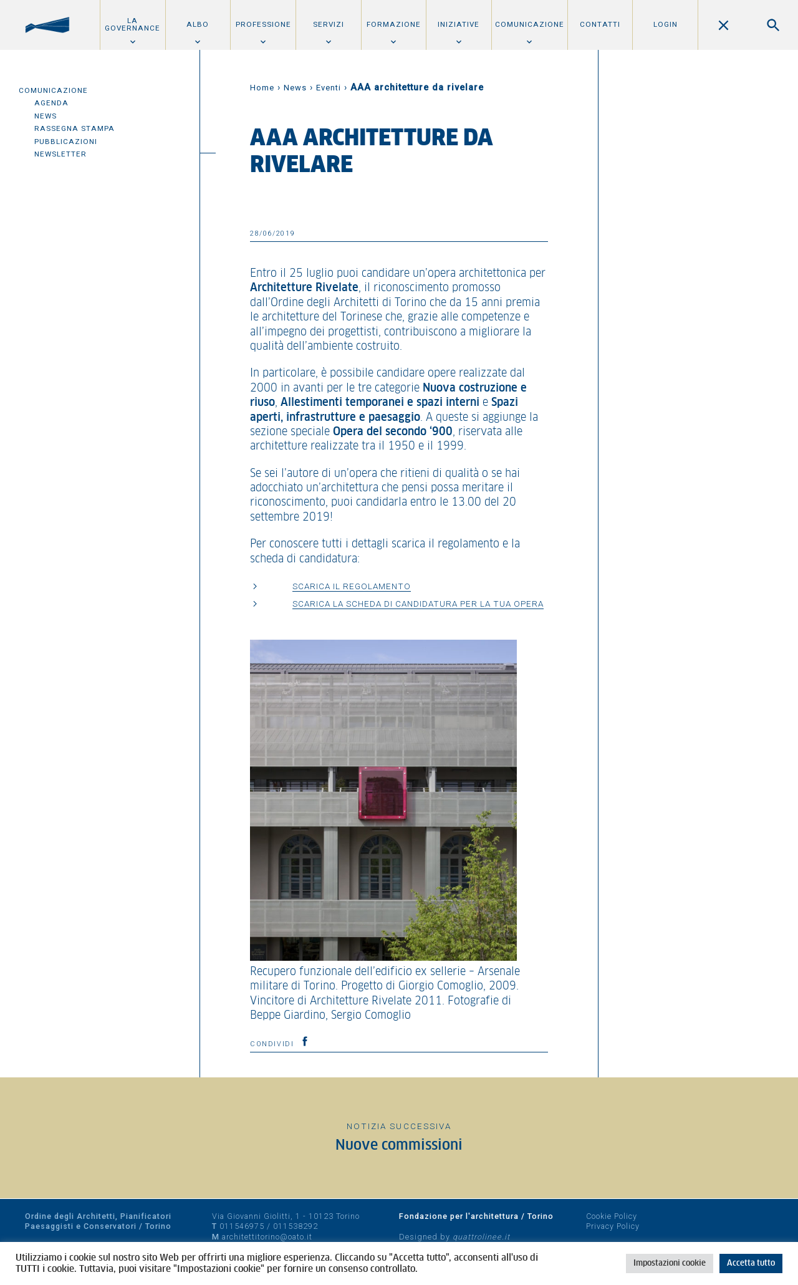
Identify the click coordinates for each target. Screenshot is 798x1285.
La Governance (132, 24)
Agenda (51, 103)
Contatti (600, 24)
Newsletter (60, 154)
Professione (263, 24)
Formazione (394, 24)
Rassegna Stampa (74, 128)
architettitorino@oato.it (267, 1236)
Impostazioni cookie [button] (669, 1263)
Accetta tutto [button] (751, 1263)
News (45, 116)
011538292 (295, 1226)
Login (665, 24)
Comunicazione (529, 24)
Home (262, 87)
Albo (197, 24)
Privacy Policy (613, 1226)
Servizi (328, 24)
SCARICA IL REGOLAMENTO (351, 586)
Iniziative (458, 24)
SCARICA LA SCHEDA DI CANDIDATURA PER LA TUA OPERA (418, 604)
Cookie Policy (611, 1216)
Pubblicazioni (65, 141)
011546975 (241, 1226)
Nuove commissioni (399, 1145)
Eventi (328, 87)
